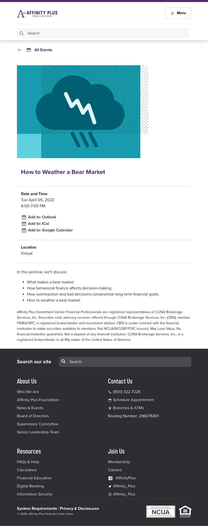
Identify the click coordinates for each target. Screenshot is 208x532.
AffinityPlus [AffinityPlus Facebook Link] (121, 478)
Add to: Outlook (38, 217)
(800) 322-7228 (124, 391)
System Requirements (37, 508)
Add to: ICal (35, 223)
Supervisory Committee (37, 424)
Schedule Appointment (133, 399)
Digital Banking (30, 486)
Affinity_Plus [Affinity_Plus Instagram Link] (121, 494)
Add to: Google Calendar (47, 230)
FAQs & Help (28, 461)
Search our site (34, 362)
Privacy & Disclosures (79, 508)
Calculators (27, 469)
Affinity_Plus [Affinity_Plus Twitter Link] (121, 486)
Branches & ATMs (128, 407)
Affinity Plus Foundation (38, 399)
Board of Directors (33, 416)
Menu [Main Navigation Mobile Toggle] (178, 13)
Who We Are (28, 391)
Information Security (35, 494)
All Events (34, 49)
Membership (119, 461)
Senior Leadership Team (38, 432)
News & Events (30, 407)
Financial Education (34, 478)
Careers (115, 469)
